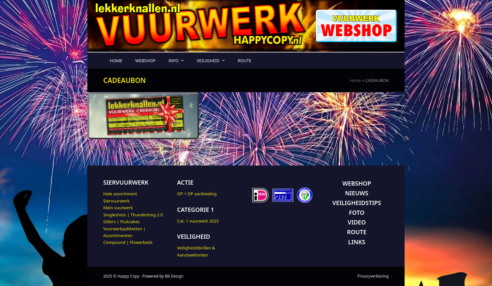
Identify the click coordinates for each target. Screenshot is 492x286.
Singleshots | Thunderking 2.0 (133, 215)
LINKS (356, 242)
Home (355, 80)
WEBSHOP (356, 183)
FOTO (356, 212)
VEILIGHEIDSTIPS (356, 203)
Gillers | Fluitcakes (121, 221)
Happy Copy (128, 276)
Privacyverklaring (373, 276)
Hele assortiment (120, 194)
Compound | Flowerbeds (127, 242)
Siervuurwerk (116, 201)
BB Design (174, 276)
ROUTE (356, 232)
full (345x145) (126, 149)
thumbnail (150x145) (205, 149)
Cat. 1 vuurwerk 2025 (198, 221)
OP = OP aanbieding (197, 194)
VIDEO (357, 222)
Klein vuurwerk (118, 208)
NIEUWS (356, 193)
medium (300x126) (162, 149)
